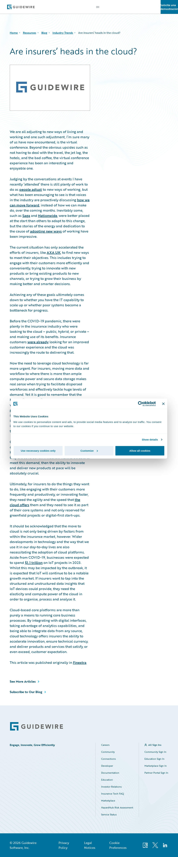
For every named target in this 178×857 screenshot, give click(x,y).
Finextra (79, 662)
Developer (107, 766)
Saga (26, 215)
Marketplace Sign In (155, 766)
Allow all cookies (139, 450)
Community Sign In (155, 752)
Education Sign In (154, 759)
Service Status (109, 814)
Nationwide (47, 215)
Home (14, 33)
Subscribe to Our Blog (26, 692)
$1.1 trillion (34, 562)
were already (38, 341)
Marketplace (108, 800)
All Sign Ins (154, 745)
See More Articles (23, 681)
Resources (29, 33)
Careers (105, 745)
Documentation (110, 773)
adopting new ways (46, 231)
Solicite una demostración (169, 7)
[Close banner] (163, 404)
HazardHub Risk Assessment (117, 807)
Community (108, 752)
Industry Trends (62, 33)
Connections (108, 759)
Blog (44, 33)
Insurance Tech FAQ (112, 793)
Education (107, 779)
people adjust (30, 189)
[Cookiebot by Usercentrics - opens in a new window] (140, 403)
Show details (150, 439)
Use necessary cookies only (38, 450)
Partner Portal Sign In (156, 773)
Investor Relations (111, 786)
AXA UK (53, 252)
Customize (89, 450)
